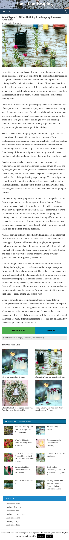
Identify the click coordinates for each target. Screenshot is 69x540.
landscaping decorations (23, 338)
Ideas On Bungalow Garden (13, 377)
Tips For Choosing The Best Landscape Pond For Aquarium (24, 429)
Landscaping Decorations (12, 23)
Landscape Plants (12, 511)
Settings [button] (40, 536)
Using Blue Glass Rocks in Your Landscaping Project (49, 409)
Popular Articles (25, 421)
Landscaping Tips (12, 521)
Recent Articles (10, 421)
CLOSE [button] (49, 536)
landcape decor (10, 338)
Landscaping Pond (13, 518)
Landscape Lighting (13, 507)
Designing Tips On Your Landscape (50, 377)
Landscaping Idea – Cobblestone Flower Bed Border (22, 469)
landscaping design (38, 338)
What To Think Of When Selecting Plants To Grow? (23, 442)
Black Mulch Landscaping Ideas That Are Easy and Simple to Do (17, 409)
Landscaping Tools (13, 525)
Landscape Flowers (13, 504)
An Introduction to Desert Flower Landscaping (54, 442)
